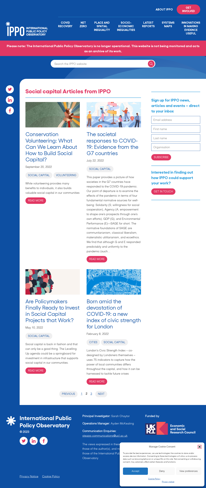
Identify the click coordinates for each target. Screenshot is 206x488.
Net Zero (83, 24)
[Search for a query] (151, 63)
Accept (135, 471)
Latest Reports (148, 24)
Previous (68, 393)
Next (101, 393)
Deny (162, 471)
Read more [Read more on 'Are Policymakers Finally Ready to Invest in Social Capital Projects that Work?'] (35, 370)
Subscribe (161, 157)
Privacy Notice (29, 476)
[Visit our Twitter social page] (10, 89)
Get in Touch (163, 191)
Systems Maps (168, 24)
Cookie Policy (154, 479)
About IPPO (164, 9)
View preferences (188, 471)
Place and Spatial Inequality (102, 26)
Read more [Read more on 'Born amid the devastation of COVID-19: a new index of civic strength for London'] (97, 381)
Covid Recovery (65, 24)
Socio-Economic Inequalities (126, 26)
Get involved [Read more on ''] (188, 9)
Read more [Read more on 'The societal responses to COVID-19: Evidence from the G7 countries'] (97, 258)
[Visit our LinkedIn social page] (10, 100)
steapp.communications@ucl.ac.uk (104, 435)
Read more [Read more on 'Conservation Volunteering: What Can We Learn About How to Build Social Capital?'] (35, 200)
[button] (199, 446)
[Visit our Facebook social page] (10, 111)
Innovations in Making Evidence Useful (191, 28)
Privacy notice (168, 482)
